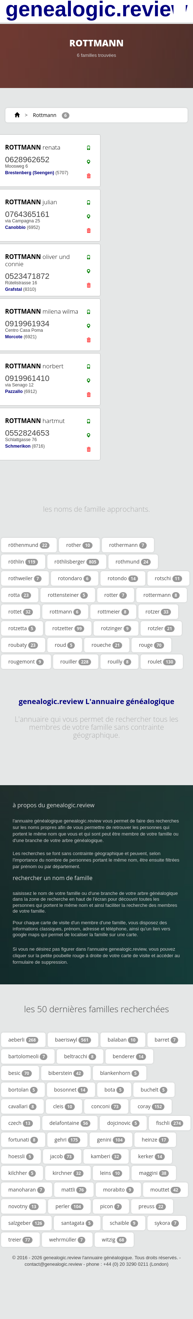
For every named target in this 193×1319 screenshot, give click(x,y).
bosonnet (71, 1089)
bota (114, 1089)
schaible (124, 1223)
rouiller (75, 661)
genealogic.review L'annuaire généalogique (97, 701)
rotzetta (22, 628)
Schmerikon (18, 446)
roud (65, 645)
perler (69, 1206)
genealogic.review (96, 9)
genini (111, 1139)
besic (20, 1073)
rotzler (161, 628)
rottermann (161, 595)
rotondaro (74, 578)
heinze (155, 1139)
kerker (151, 1156)
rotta (19, 595)
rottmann (65, 611)
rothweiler (25, 578)
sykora (167, 1223)
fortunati (23, 1139)
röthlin (23, 561)
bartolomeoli (27, 1056)
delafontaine (70, 1123)
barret (166, 1039)
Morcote (13, 336)
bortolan (23, 1089)
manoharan (26, 1189)
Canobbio (15, 227)
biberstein (65, 1073)
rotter (115, 595)
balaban (123, 1039)
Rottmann (44, 115)
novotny (23, 1206)
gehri (68, 1139)
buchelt (154, 1089)
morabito (118, 1189)
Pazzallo (14, 391)
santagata (77, 1223)
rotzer (158, 611)
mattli (73, 1189)
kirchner (67, 1173)
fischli (170, 1123)
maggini (154, 1173)
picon (111, 1206)
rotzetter (68, 628)
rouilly (119, 661)
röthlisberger (77, 561)
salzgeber (26, 1223)
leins (111, 1173)
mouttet (165, 1189)
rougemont (26, 661)
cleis (64, 1106)
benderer (129, 1056)
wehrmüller (67, 1239)
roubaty (23, 645)
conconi (106, 1106)
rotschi (168, 578)
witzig (114, 1239)
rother (79, 545)
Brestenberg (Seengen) (29, 172)
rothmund (133, 561)
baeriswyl (73, 1039)
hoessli (21, 1156)
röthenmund (29, 545)
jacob (62, 1156)
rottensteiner (67, 595)
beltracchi (80, 1056)
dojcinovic (123, 1123)
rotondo (123, 578)
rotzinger (116, 628)
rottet (20, 611)
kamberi (106, 1156)
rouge (151, 645)
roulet (162, 661)
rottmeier (113, 611)
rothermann (128, 545)
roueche (106, 645)
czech (20, 1123)
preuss (152, 1206)
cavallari (22, 1106)
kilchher (22, 1173)
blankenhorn (119, 1073)
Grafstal (13, 289)
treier (20, 1239)
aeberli (23, 1039)
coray (151, 1106)
